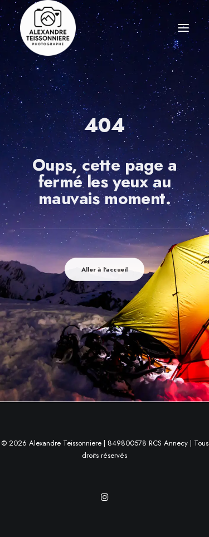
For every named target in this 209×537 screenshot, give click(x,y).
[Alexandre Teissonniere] (48, 28)
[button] (183, 28)
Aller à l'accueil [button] (104, 269)
